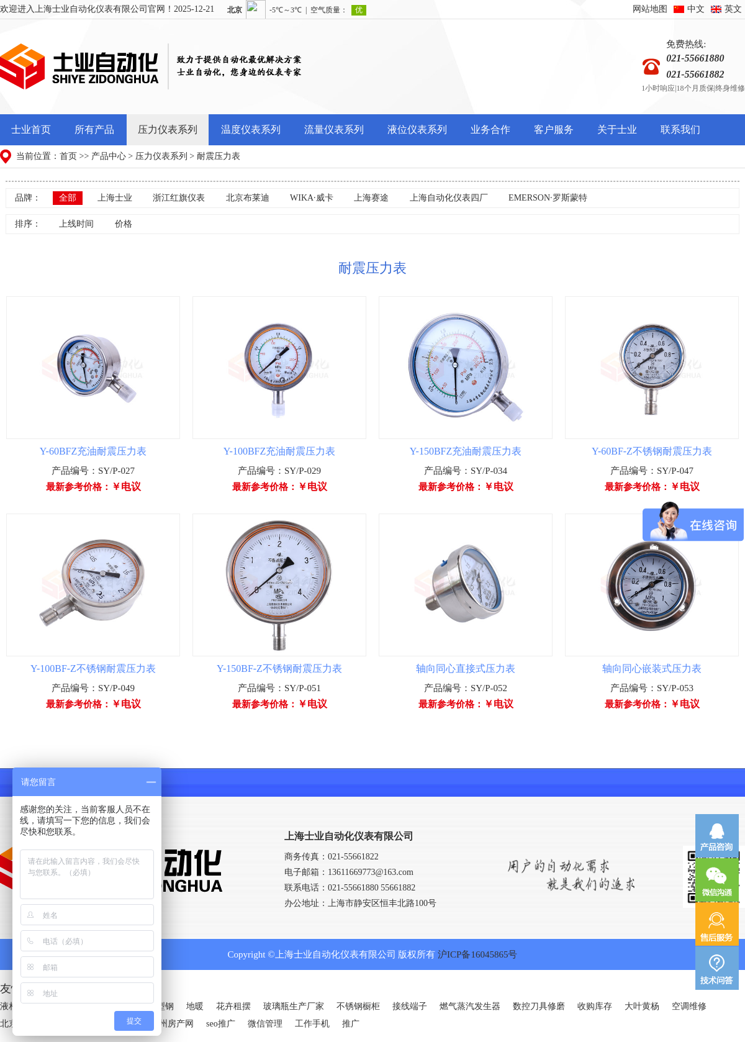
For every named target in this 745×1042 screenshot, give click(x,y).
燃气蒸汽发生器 (470, 1006)
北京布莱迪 (247, 197)
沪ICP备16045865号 (477, 954)
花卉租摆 (233, 1006)
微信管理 (265, 1023)
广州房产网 (172, 1023)
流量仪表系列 (334, 129)
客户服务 (554, 129)
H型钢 (162, 1006)
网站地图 (650, 9)
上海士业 (114, 197)
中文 (696, 9)
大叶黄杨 (642, 1006)
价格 (123, 224)
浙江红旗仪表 (179, 197)
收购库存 (594, 1006)
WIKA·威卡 (311, 197)
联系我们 (680, 129)
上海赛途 (371, 197)
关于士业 (617, 129)
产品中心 (108, 156)
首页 (68, 156)
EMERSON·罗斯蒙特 (547, 197)
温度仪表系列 (251, 129)
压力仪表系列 (167, 129)
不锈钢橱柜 (358, 1006)
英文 (733, 9)
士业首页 (31, 129)
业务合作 (490, 129)
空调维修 (689, 1006)
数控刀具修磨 (539, 1006)
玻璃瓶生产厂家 (293, 1006)
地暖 (195, 1006)
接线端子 (409, 1006)
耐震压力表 (218, 156)
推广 (350, 1023)
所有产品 (94, 129)
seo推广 (220, 1023)
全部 (67, 197)
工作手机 (312, 1023)
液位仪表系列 (417, 129)
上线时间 (76, 224)
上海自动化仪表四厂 (449, 197)
